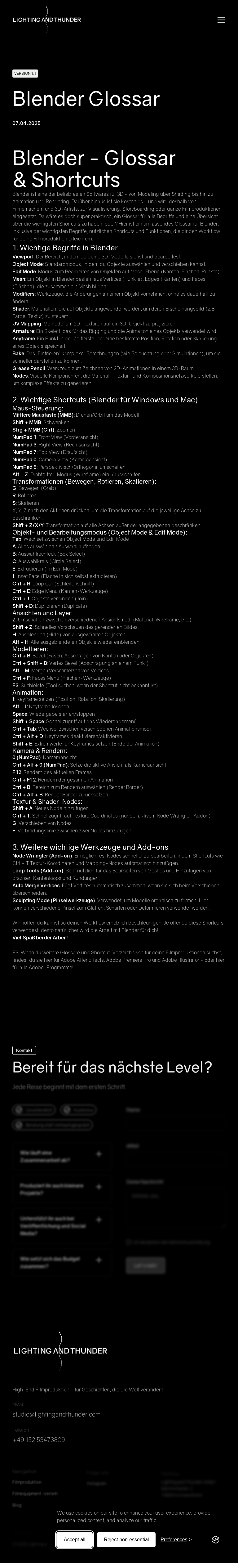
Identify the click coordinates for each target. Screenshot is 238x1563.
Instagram (96, 1486)
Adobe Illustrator (180, 960)
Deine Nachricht (144, 1184)
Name (133, 1112)
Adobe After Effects (82, 960)
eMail (132, 1148)
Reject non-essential (126, 1539)
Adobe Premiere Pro (128, 960)
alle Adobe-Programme (46, 967)
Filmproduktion (27, 1485)
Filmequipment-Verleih (35, 1496)
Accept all (74, 1539)
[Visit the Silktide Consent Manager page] (215, 1539)
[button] (220, 19)
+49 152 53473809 (38, 1442)
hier (48, 960)
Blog (16, 1508)
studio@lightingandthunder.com (56, 1417)
